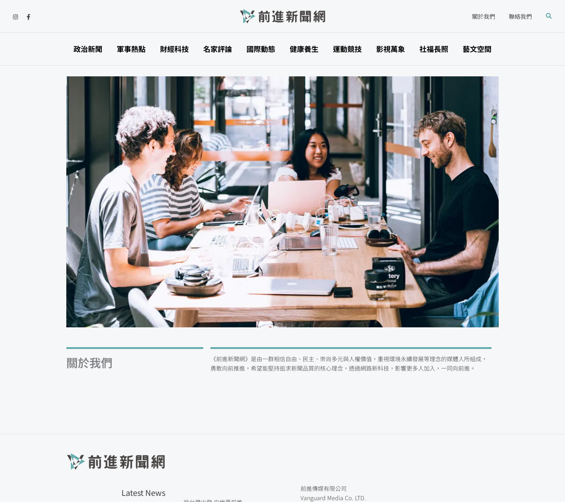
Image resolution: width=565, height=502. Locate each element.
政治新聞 (88, 49)
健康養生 (304, 49)
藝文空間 (477, 49)
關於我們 (486, 16)
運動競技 (347, 49)
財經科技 (174, 49)
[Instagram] (15, 17)
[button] (549, 16)
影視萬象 (390, 49)
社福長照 (433, 49)
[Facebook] (28, 17)
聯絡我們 (521, 16)
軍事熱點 (131, 49)
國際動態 (260, 49)
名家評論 (217, 49)
